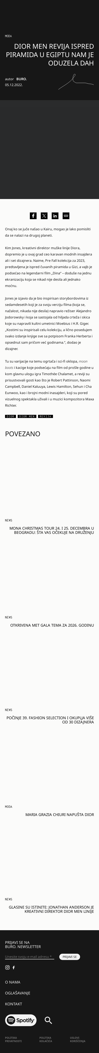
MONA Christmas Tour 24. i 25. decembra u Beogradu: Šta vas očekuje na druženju (51, 530)
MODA (8, 806)
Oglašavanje (17, 992)
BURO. (21, 79)
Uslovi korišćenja (77, 1039)
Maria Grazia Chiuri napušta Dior (59, 814)
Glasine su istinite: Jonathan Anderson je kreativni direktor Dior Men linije (51, 909)
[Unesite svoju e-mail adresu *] (29, 956)
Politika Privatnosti (13, 1039)
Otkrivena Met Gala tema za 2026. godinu (52, 625)
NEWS (8, 520)
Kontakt (13, 1003)
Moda (8, 36)
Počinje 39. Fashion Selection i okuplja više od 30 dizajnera (50, 719)
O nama (12, 982)
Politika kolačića (45, 1039)
